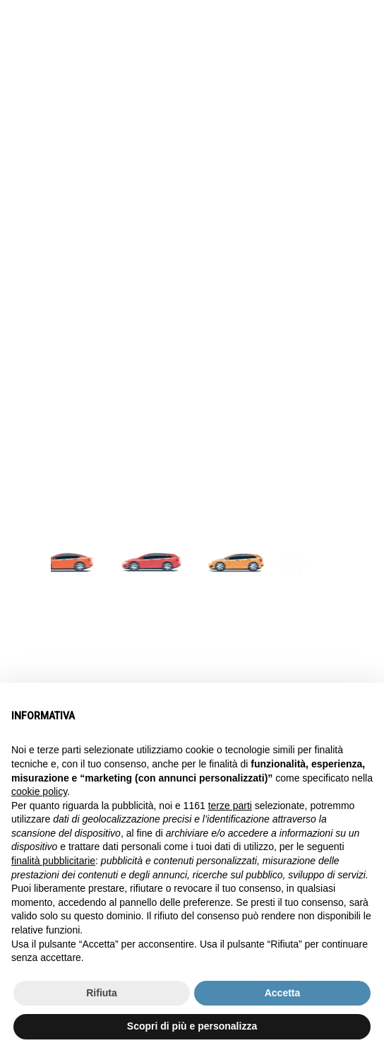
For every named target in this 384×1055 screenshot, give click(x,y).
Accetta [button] (283, 992)
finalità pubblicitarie (53, 860)
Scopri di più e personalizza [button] (192, 1026)
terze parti (230, 805)
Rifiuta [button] (101, 992)
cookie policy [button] (39, 791)
